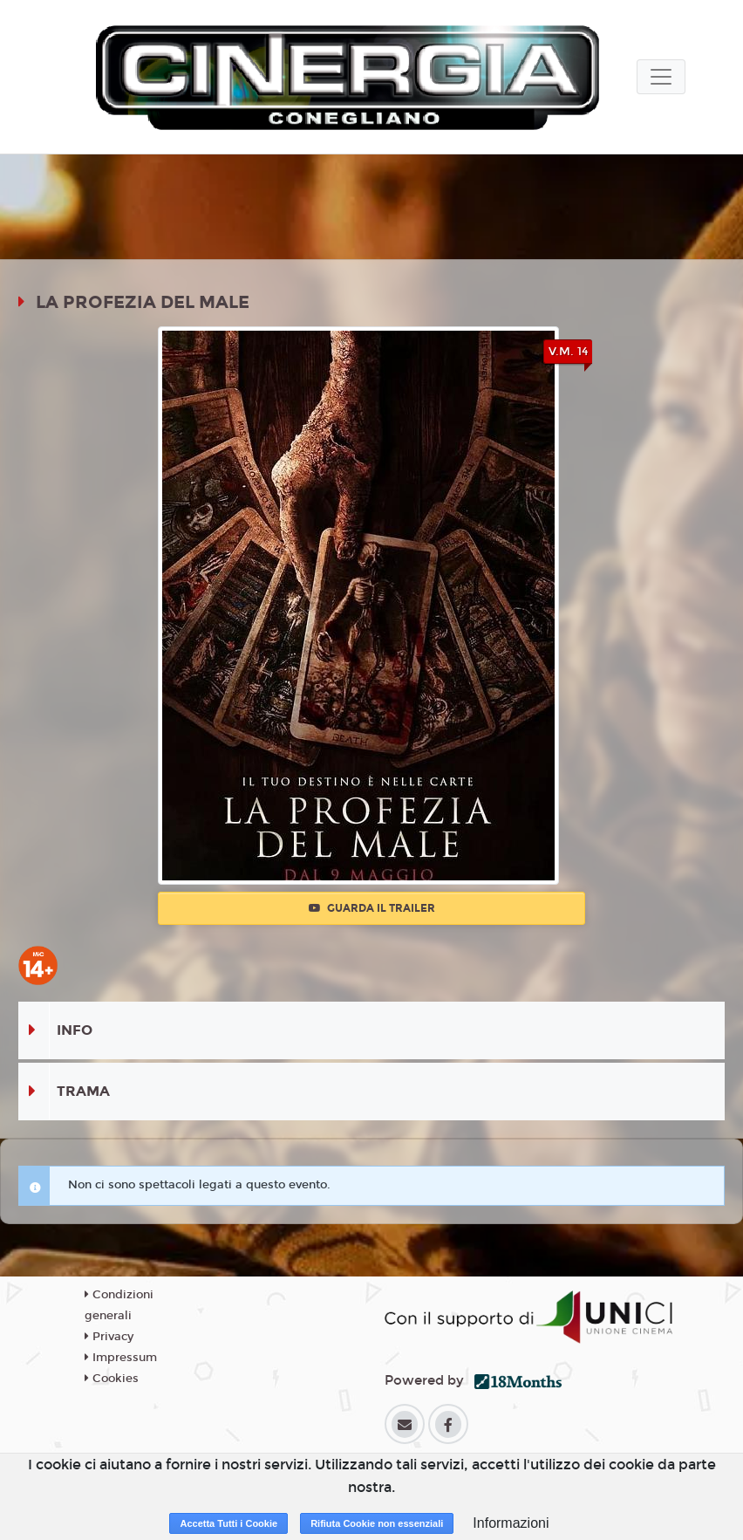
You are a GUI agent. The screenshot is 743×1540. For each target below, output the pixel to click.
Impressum (121, 1358)
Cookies (112, 1379)
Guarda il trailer (372, 908)
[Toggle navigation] (661, 76)
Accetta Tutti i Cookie (228, 1523)
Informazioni (511, 1523)
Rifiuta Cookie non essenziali (376, 1523)
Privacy (109, 1337)
